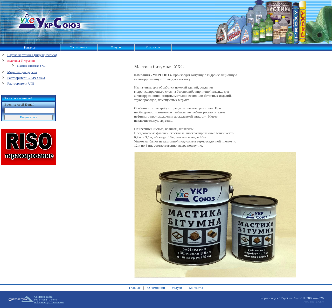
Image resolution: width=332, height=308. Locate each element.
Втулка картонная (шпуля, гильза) (32, 55)
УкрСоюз (308, 301)
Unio (321, 301)
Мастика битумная (21, 61)
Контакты (153, 47)
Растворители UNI (20, 83)
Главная (135, 288)
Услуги (115, 47)
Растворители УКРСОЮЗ (26, 78)
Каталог (30, 47)
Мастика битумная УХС (31, 65)
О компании (78, 47)
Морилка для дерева (22, 72)
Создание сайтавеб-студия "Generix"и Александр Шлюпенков (49, 299)
